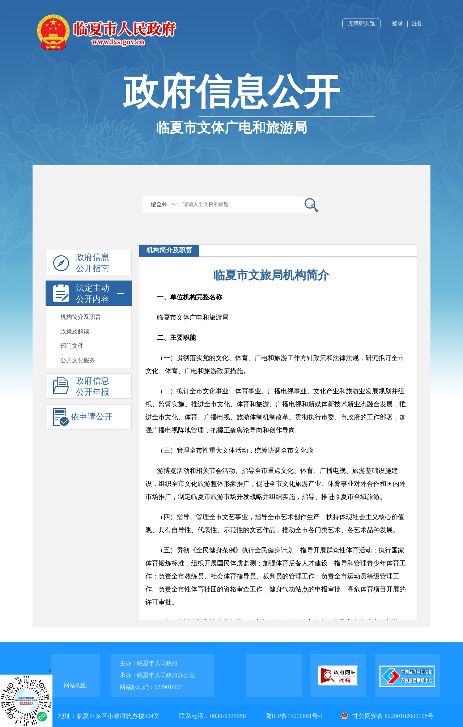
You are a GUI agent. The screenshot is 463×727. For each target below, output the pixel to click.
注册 (417, 23)
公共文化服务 (77, 360)
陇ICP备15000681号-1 (295, 716)
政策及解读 (74, 331)
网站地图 (75, 685)
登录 (397, 23)
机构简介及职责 (80, 317)
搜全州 (159, 204)
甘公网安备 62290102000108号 (386, 716)
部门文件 (72, 346)
